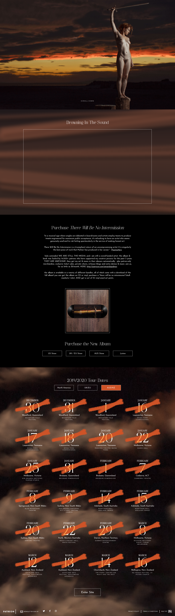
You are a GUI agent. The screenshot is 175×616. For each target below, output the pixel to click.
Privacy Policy (133, 611)
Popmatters (116, 250)
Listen (123, 353)
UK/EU (87, 388)
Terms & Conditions (150, 611)
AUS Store (99, 353)
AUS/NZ (111, 388)
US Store (52, 353)
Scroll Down (87, 101)
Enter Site (87, 592)
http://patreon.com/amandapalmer (102, 267)
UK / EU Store (75, 353)
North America (64, 388)
